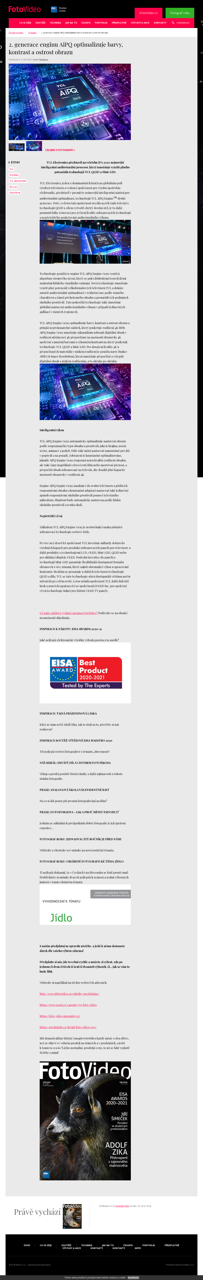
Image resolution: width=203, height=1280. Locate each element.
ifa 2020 (13, 187)
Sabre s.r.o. (189, 1264)
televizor (15, 192)
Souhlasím (133, 1277)
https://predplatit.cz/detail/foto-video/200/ (68, 1027)
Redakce (43, 59)
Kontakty (160, 22)
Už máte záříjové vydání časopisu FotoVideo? (69, 613)
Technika (55, 22)
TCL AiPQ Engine (18, 181)
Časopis (86, 22)
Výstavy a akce (140, 22)
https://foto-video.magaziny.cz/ (60, 1016)
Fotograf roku (180, 13)
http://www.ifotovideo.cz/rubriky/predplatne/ (69, 994)
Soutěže (41, 22)
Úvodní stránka (16, 32)
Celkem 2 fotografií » (60, 150)
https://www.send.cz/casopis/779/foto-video (68, 1005)
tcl (11, 169)
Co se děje (25, 22)
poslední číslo (122, 1205)
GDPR (138, 1248)
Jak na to (71, 22)
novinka (14, 175)
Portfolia (101, 22)
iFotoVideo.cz (148, 13)
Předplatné (119, 22)
